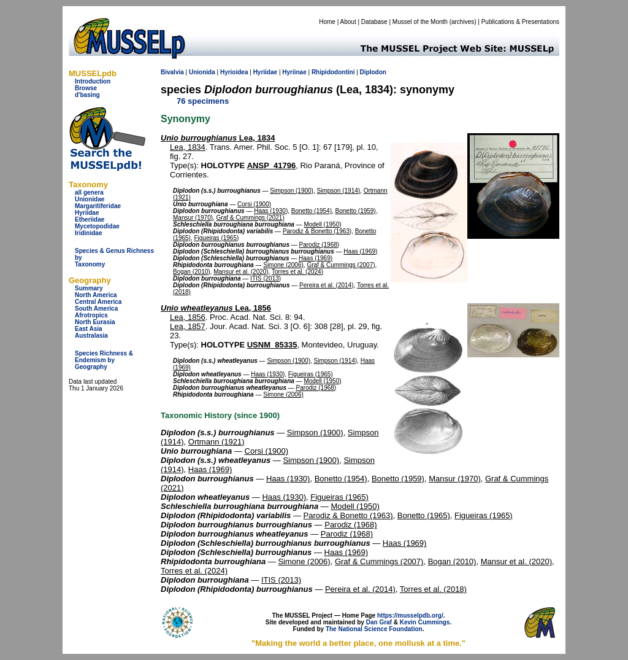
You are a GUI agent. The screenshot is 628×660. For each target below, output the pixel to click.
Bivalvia (172, 72)
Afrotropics (91, 315)
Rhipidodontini (333, 72)
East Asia (88, 328)
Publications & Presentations (520, 21)
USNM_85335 (272, 344)
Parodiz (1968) (319, 244)
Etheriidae (89, 219)
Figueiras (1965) (216, 238)
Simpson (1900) (291, 190)
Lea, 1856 (216, 308)
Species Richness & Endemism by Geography (104, 360)
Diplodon (373, 72)
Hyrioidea (234, 72)
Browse (86, 88)
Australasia (91, 335)
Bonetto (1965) (423, 515)
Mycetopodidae (97, 226)
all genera (89, 192)
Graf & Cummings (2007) (341, 265)
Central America (98, 301)
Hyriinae (294, 72)
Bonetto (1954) (311, 211)
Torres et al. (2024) (297, 271)
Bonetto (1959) (355, 211)
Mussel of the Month (420, 21)
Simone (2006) (283, 265)
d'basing (87, 94)
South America (96, 308)
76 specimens (203, 101)
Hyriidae (87, 212)
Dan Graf (379, 622)
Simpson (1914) (339, 190)
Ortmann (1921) (216, 441)
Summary (89, 288)
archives (462, 21)
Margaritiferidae (98, 206)
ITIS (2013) (265, 278)
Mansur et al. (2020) (241, 271)
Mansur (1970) (193, 217)
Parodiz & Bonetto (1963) (317, 231)
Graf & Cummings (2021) (250, 217)
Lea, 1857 (187, 326)
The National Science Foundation (374, 629)
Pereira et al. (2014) (326, 285)
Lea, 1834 (218, 137)
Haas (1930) (271, 211)
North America (96, 295)
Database (374, 21)
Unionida (202, 72)
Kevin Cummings (425, 622)
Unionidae (89, 199)
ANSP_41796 (271, 165)
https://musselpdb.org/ (410, 615)
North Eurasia (95, 322)
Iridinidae (88, 233)
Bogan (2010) (191, 271)
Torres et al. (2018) (433, 589)
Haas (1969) (360, 251)
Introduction (92, 81)
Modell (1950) (322, 224)
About (348, 21)
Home (327, 21)
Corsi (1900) (254, 204)
